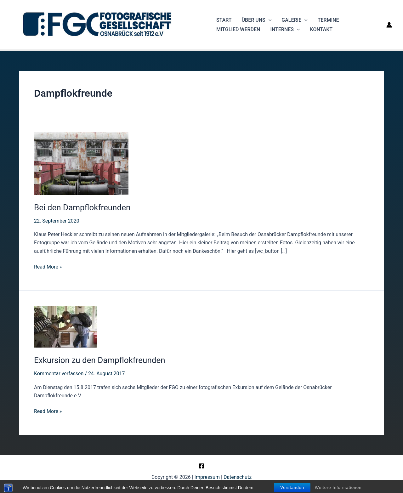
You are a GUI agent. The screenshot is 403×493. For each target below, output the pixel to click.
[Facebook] (201, 466)
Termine (328, 20)
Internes (285, 29)
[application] (268, 20)
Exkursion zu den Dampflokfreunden (99, 360)
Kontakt (321, 29)
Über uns (257, 20)
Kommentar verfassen (58, 374)
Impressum (207, 477)
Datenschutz (238, 477)
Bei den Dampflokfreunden (82, 207)
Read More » (48, 267)
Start (224, 20)
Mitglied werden (238, 29)
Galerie (294, 20)
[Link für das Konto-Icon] (389, 25)
